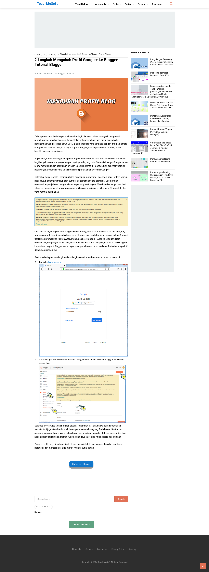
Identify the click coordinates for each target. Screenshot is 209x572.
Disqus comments (81, 524)
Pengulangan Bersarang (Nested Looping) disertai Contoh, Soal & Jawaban (161, 62)
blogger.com (54, 262)
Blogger (61, 73)
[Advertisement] (105, 30)
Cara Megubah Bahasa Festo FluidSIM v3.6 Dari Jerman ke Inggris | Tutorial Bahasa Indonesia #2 (152, 148)
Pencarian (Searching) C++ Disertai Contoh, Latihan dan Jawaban (160, 118)
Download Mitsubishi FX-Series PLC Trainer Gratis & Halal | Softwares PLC (161, 105)
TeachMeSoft (104, 562)
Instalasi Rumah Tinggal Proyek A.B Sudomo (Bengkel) (161, 132)
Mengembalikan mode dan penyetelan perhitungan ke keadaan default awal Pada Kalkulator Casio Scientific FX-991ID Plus (152, 91)
